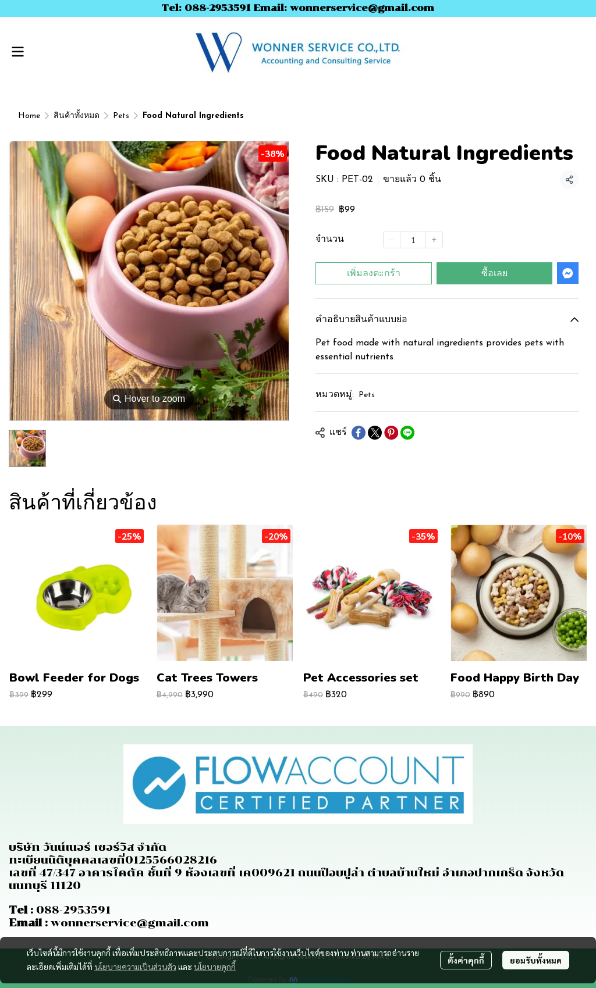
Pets (121, 116)
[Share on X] (375, 433)
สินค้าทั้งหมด (77, 116)
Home (29, 116)
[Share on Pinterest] (391, 433)
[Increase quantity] (434, 239)
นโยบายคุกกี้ (215, 966)
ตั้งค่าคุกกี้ (466, 960)
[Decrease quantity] (392, 239)
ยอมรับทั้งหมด (536, 960)
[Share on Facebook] (359, 433)
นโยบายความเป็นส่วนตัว (135, 966)
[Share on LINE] (407, 433)
